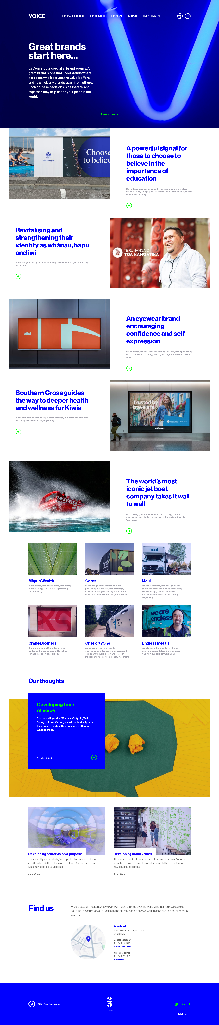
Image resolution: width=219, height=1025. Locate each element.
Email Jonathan (122, 946)
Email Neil (119, 959)
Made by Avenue (184, 1014)
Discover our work (109, 114)
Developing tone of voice (55, 707)
